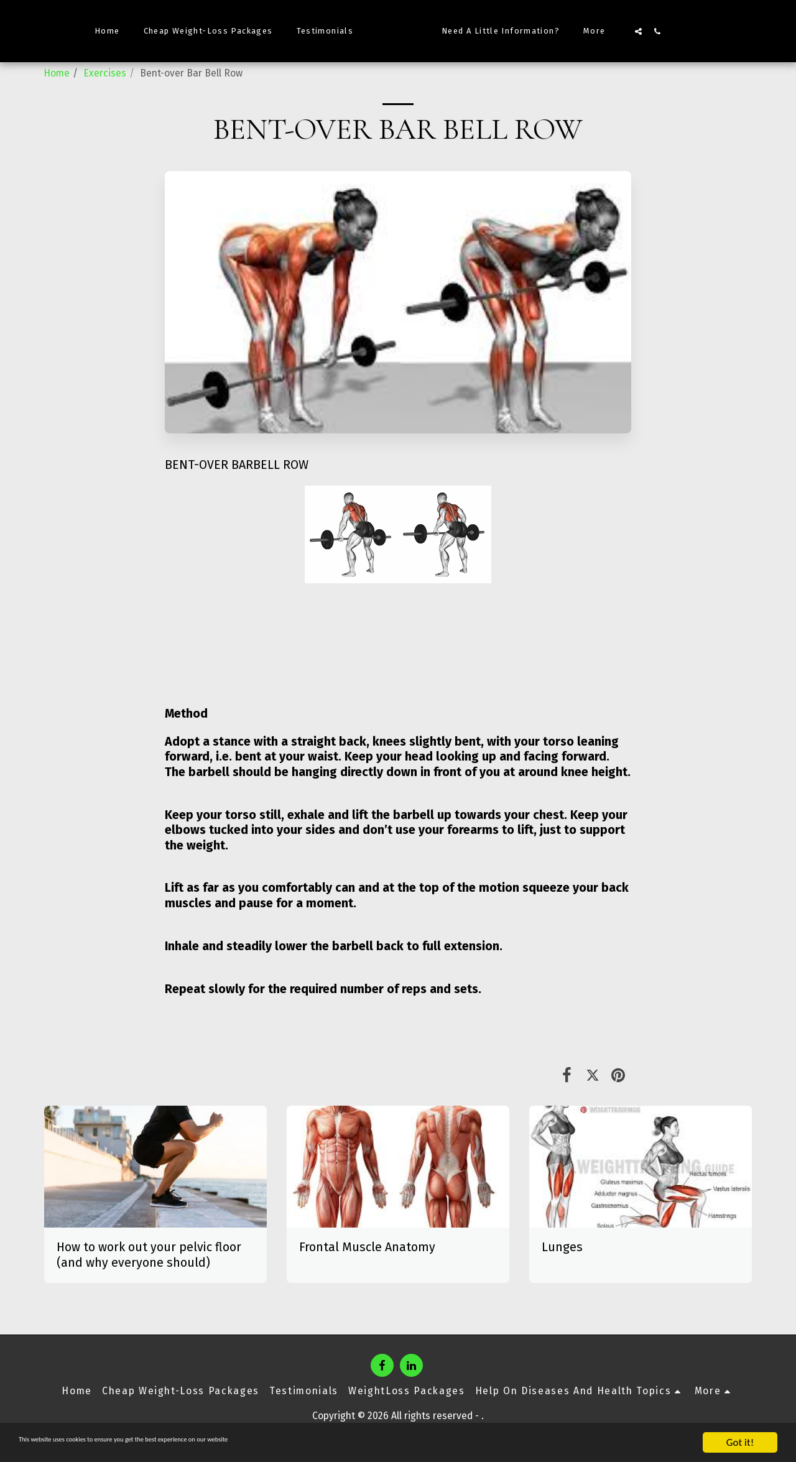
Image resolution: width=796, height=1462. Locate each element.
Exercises (104, 73)
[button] (661, 31)
